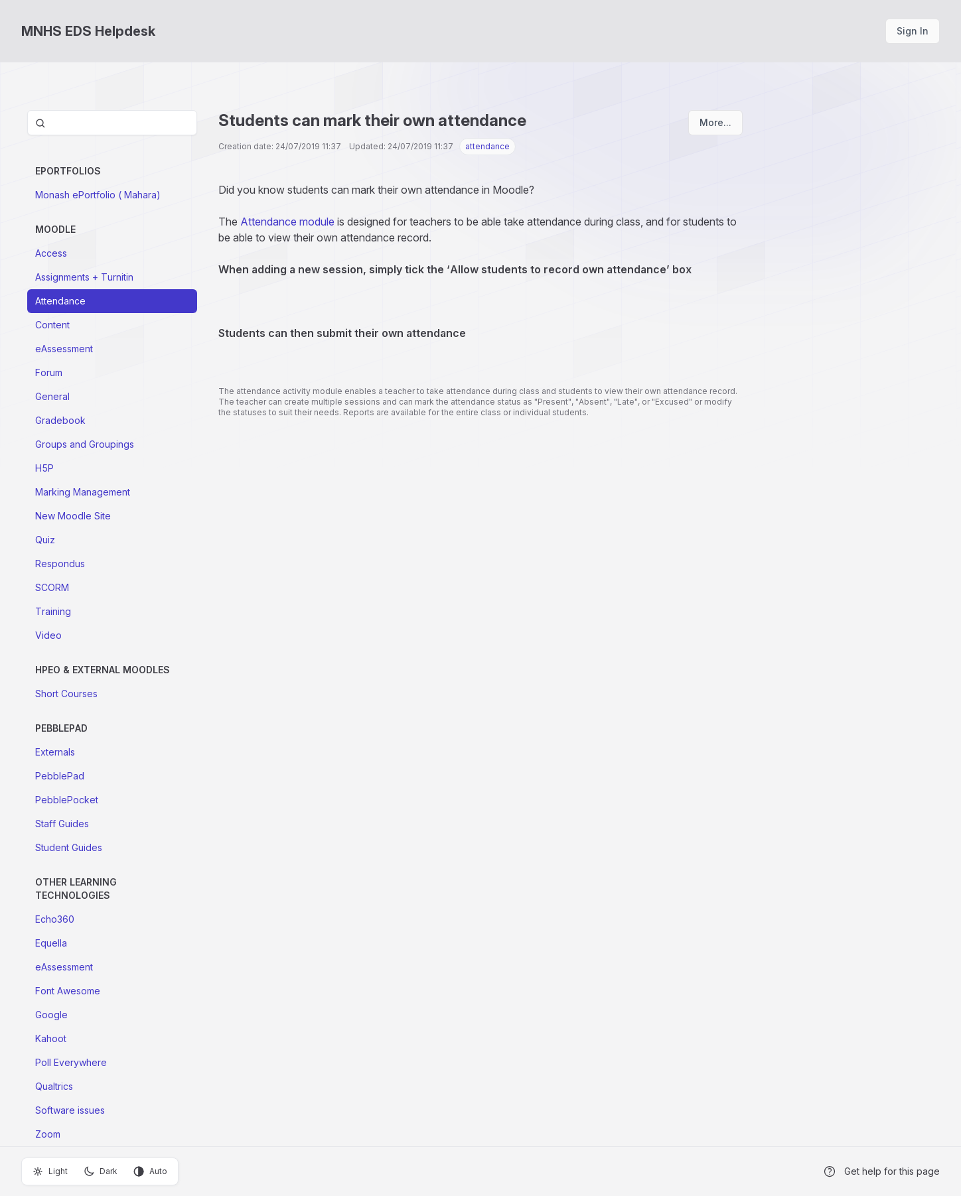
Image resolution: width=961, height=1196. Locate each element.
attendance (487, 146)
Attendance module (287, 221)
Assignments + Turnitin (84, 277)
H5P (44, 468)
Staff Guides (62, 823)
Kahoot (50, 1038)
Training (53, 611)
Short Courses (66, 693)
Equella (51, 943)
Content (52, 324)
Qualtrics (54, 1086)
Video (48, 635)
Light (50, 1171)
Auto (150, 1171)
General (52, 396)
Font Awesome (67, 990)
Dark (100, 1171)
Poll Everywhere (71, 1062)
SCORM (52, 587)
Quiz (45, 539)
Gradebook (60, 420)
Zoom (47, 1134)
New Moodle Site (73, 515)
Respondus (60, 563)
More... (715, 122)
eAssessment (64, 348)
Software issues (70, 1110)
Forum (48, 372)
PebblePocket (66, 799)
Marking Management (82, 492)
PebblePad (59, 775)
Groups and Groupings (84, 444)
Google (51, 1014)
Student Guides (68, 847)
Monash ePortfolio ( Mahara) (98, 194)
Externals (55, 752)
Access (51, 253)
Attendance (60, 300)
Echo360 (54, 919)
